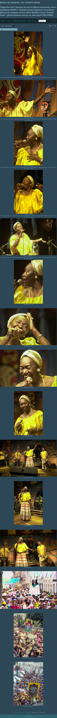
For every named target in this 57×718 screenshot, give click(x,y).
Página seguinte (35, 712)
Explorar (9, 21)
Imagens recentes (32, 21)
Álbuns (3, 21)
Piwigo (31, 716)
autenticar (53, 21)
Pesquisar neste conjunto (10, 29)
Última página (43, 712)
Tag (6, 26)
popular (10, 26)
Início (2, 26)
